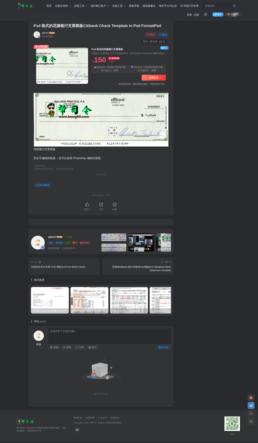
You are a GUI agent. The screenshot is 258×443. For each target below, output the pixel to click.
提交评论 (163, 347)
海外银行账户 (100, 5)
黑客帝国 (134, 5)
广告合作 (102, 417)
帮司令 (93, 422)
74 (75, 243)
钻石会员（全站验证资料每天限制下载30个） (147, 69)
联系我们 (115, 417)
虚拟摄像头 (149, 5)
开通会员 (233, 14)
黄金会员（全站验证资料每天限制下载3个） (110, 69)
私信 (163, 34)
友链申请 (77, 417)
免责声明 (90, 417)
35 (67, 243)
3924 (59, 243)
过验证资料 (63, 5)
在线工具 (118, 5)
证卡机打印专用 (189, 5)
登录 (189, 14)
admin (45, 33)
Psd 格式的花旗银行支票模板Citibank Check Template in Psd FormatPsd (97, 26)
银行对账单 (42, 185)
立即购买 (154, 77)
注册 (196, 14)
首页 (49, 5)
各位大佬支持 (106, 422)
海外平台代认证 (168, 5)
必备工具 (80, 5)
